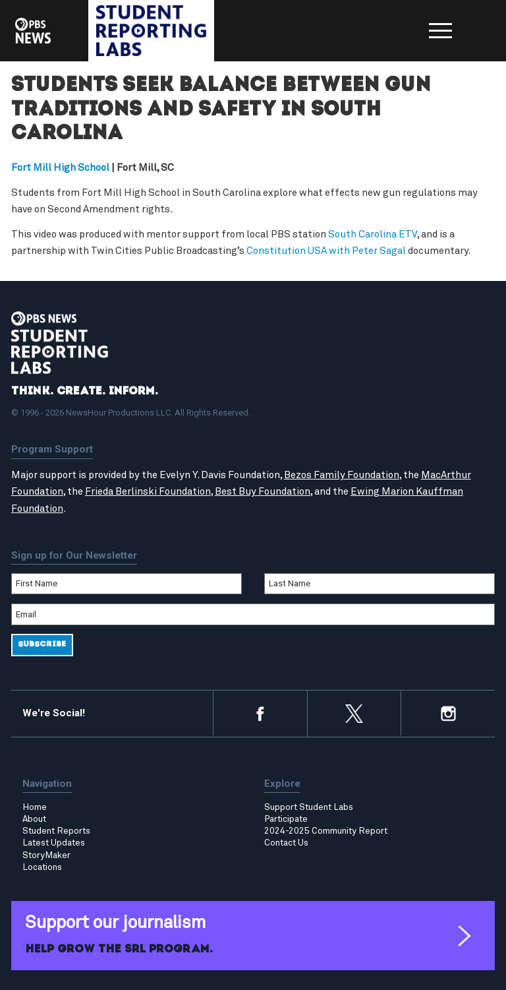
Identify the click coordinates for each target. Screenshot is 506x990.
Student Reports (56, 831)
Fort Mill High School (60, 168)
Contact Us (286, 843)
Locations (42, 867)
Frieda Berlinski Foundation (148, 492)
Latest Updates (53, 843)
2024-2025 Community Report (325, 831)
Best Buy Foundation (262, 492)
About (34, 819)
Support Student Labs (308, 807)
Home (34, 807)
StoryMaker (46, 855)
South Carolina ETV (372, 234)
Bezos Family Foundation (341, 475)
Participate (286, 819)
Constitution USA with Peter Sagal (326, 251)
